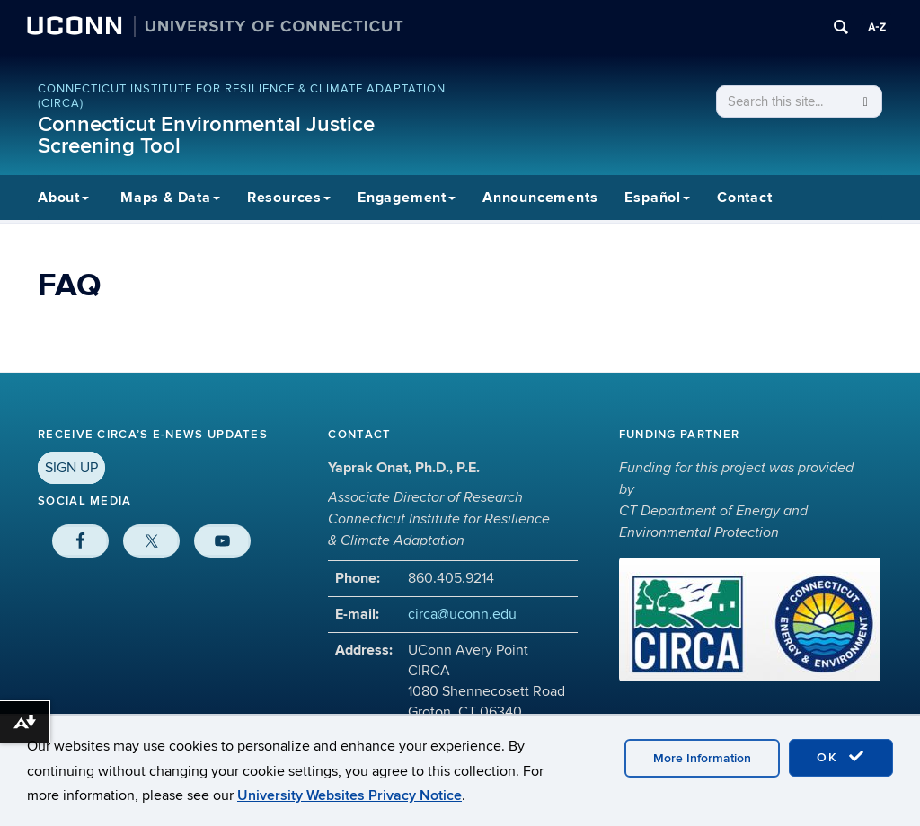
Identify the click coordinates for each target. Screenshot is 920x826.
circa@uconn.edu (462, 614)
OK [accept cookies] (841, 757)
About (63, 197)
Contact (745, 197)
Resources (289, 197)
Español (657, 197)
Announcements (539, 197)
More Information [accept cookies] (702, 758)
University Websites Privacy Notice (349, 795)
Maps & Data (170, 197)
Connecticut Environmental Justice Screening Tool (206, 135)
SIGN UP (71, 468)
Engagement (407, 197)
